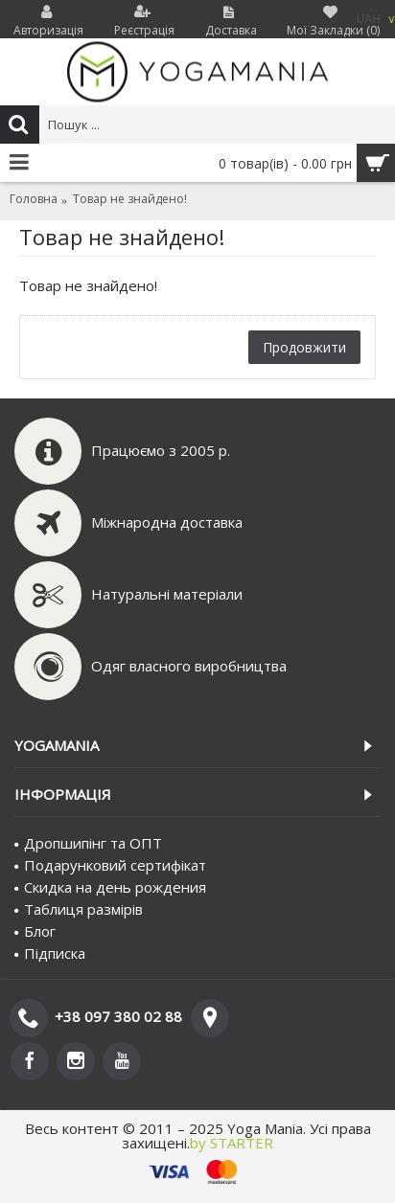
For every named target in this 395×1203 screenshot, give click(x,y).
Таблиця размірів (78, 909)
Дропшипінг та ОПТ (88, 842)
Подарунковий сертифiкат (110, 864)
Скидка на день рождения (110, 887)
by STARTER (231, 1142)
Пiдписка (49, 953)
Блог (35, 931)
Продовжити (304, 347)
